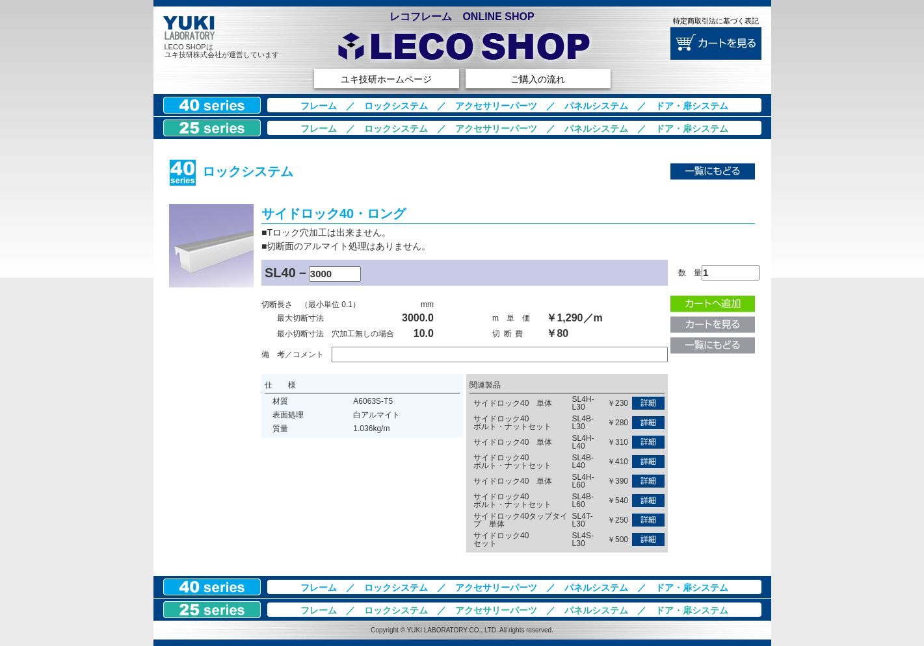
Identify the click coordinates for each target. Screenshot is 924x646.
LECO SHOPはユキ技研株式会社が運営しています (222, 50)
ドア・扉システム (691, 106)
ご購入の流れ (537, 79)
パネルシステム (596, 106)
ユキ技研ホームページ (386, 79)
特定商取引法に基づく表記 (716, 21)
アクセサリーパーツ (496, 106)
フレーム (318, 106)
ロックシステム (396, 106)
